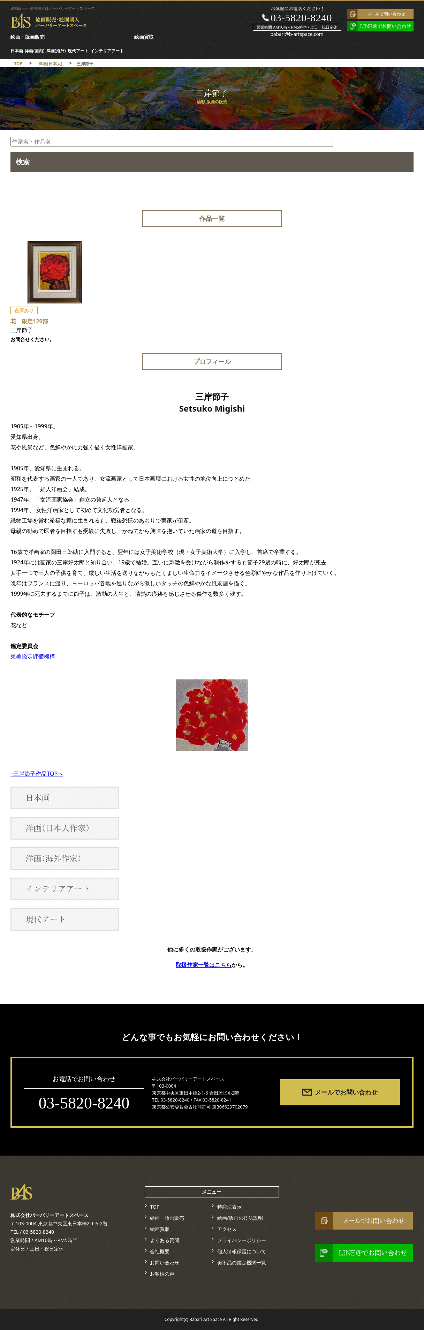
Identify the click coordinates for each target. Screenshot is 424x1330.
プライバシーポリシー (241, 1240)
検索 (23, 161)
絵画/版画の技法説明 (240, 1218)
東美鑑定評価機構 (32, 656)
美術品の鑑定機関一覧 (241, 1262)
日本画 (16, 51)
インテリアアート (107, 51)
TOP (154, 1206)
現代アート (78, 51)
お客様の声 (162, 1273)
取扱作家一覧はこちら (204, 965)
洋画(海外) (56, 51)
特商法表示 (229, 1206)
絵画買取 (144, 36)
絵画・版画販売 (27, 36)
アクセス (227, 1229)
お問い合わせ (164, 1262)
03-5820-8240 (301, 17)
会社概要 (159, 1251)
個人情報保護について (241, 1251)
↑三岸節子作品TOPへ (36, 773)
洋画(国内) (34, 51)
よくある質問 (164, 1240)
